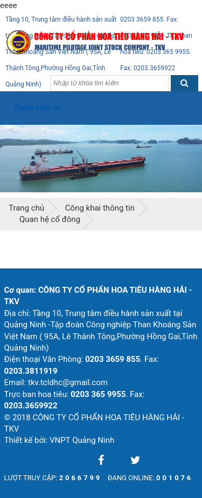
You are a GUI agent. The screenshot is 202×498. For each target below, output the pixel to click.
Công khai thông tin (100, 208)
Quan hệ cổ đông (49, 219)
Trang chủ (26, 208)
